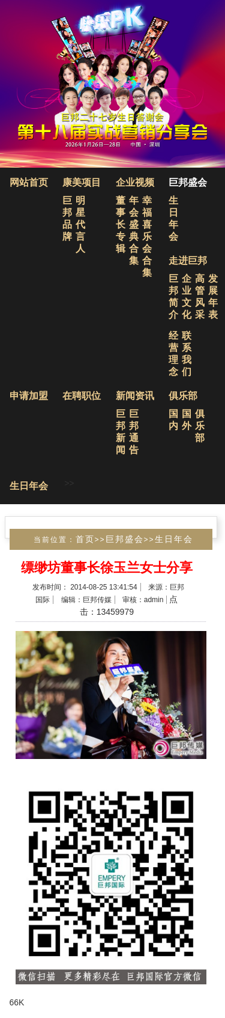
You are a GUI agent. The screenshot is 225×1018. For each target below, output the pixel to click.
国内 (173, 420)
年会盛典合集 (134, 230)
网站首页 (29, 182)
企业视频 (135, 182)
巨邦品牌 (67, 218)
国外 (186, 420)
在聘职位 (81, 396)
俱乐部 (183, 396)
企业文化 (186, 296)
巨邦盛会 (188, 182)
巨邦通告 (134, 432)
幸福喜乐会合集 (147, 236)
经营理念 (173, 354)
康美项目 (81, 182)
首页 (85, 539)
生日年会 (173, 218)
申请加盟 (29, 396)
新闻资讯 (135, 396)
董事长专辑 (120, 224)
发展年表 (213, 296)
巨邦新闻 (120, 432)
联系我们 (186, 354)
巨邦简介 (173, 296)
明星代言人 (80, 224)
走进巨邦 (188, 260)
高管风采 (200, 296)
